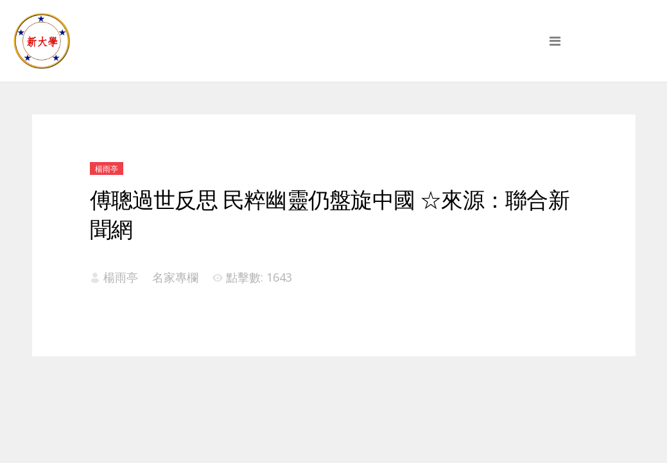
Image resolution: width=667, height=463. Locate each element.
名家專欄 (175, 277)
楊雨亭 (106, 168)
